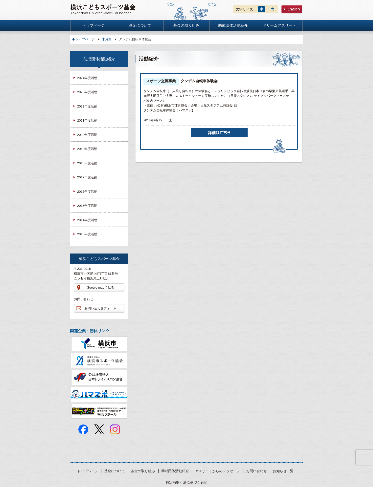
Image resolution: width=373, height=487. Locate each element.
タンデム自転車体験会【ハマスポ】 (169, 110)
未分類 (107, 39)
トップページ (85, 39)
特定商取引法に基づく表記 (186, 482)
